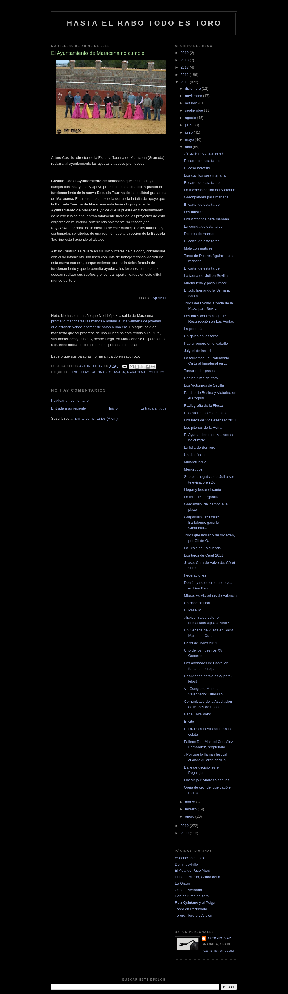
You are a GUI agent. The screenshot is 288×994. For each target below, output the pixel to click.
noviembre (194, 96)
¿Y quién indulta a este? (203, 153)
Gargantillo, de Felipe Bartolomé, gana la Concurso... (201, 522)
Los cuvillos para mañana (204, 175)
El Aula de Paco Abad (192, 870)
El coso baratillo (197, 168)
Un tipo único (194, 455)
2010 (185, 826)
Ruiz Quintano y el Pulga (195, 902)
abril (189, 147)
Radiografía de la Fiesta (203, 405)
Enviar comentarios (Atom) (96, 418)
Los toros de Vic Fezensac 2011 (210, 420)
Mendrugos (193, 469)
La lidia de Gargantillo (201, 497)
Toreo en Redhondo (191, 909)
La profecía (193, 329)
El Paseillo (192, 610)
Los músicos (194, 212)
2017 (185, 67)
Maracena (136, 372)
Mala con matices (198, 248)
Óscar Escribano (188, 890)
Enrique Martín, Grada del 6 (197, 877)
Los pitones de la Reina (203, 427)
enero (190, 816)
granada (117, 372)
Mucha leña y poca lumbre (205, 283)
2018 (185, 60)
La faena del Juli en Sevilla (206, 276)
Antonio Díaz (219, 938)
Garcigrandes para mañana (206, 197)
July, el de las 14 (197, 351)
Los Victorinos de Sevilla (204, 385)
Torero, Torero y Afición (193, 915)
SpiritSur (159, 298)
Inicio (113, 408)
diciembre (193, 88)
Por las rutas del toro (201, 378)
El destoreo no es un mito (204, 413)
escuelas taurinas (89, 372)
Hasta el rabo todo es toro (144, 23)
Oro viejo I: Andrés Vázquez (206, 780)
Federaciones (195, 575)
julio (189, 125)
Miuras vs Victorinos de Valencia (210, 595)
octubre (191, 103)
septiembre (194, 110)
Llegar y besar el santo (202, 489)
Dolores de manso (199, 234)
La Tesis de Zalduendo (202, 548)
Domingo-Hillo (186, 864)
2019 (185, 53)
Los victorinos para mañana (206, 219)
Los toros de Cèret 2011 (203, 555)
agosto (191, 118)
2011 (185, 82)
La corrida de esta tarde (203, 226)
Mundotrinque (195, 462)
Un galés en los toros (201, 336)
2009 (185, 833)
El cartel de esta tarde (201, 161)
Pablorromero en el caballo (206, 343)
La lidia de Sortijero (199, 447)
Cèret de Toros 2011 (200, 643)
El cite (189, 721)
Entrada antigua (153, 408)
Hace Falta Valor (197, 714)
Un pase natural (197, 603)
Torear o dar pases (199, 371)
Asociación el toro (189, 858)
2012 (185, 75)
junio (189, 132)
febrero (191, 809)
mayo (190, 139)
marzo (190, 802)
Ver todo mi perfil (219, 951)
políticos (156, 372)
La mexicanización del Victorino (209, 190)
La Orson (182, 883)
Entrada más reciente (68, 408)
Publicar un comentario (70, 400)
